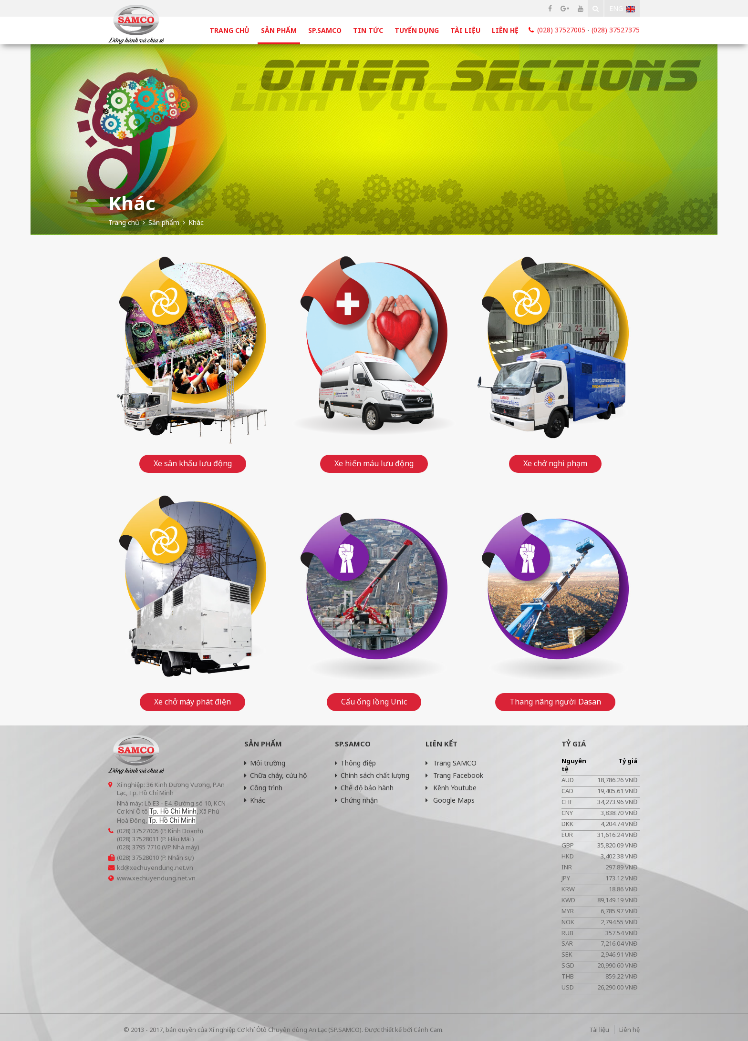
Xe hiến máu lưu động (374, 463)
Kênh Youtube (451, 787)
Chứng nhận (356, 800)
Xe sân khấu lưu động (193, 463)
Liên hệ (505, 30)
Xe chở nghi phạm (555, 463)
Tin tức (368, 30)
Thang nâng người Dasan (555, 701)
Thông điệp (355, 762)
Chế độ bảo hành (364, 787)
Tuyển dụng (417, 30)
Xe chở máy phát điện (192, 701)
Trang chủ (229, 30)
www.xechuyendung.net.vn (156, 878)
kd (120, 867)
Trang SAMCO (451, 762)
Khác (254, 800)
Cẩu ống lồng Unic (374, 701)
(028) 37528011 (138, 839)
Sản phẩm (279, 30)
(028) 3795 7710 (138, 847)
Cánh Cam (428, 1029)
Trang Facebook (454, 775)
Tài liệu (465, 30)
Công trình (263, 787)
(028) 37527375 (616, 29)
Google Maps (450, 800)
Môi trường (264, 762)
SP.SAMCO (325, 30)
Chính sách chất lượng (372, 775)
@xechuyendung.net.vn (158, 867)
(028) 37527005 (561, 29)
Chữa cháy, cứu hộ (275, 775)
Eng (622, 8)
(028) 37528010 (138, 857)
